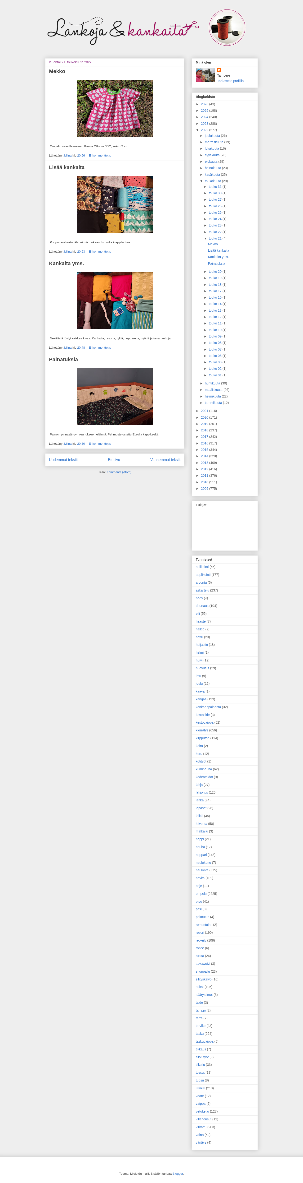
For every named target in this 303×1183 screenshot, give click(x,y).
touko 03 (216, 362)
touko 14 (216, 304)
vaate (200, 1096)
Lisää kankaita (67, 167)
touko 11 (216, 323)
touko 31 (216, 187)
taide (199, 1002)
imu (198, 676)
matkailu (202, 831)
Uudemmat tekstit (63, 460)
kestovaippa (205, 722)
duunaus (202, 606)
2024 (205, 117)
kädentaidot (204, 777)
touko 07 (216, 349)
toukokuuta (213, 181)
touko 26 (216, 206)
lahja (199, 785)
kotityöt (201, 761)
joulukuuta (213, 136)
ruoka (200, 956)
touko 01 (216, 375)
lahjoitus (202, 792)
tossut (200, 1072)
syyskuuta (212, 155)
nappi (200, 839)
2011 (205, 475)
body (199, 598)
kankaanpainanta (208, 707)
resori (200, 932)
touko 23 (216, 225)
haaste (201, 621)
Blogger (178, 1173)
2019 (205, 424)
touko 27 (216, 199)
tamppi (201, 1010)
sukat (200, 987)
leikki (199, 816)
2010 (205, 482)
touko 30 (216, 193)
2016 (205, 443)
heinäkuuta (213, 168)
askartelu (202, 590)
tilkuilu (200, 1065)
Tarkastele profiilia (230, 81)
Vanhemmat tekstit (165, 460)
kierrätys (202, 730)
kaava (200, 691)
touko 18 (216, 285)
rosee (200, 948)
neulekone (203, 862)
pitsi (199, 909)
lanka (200, 800)
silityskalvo (204, 979)
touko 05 (216, 356)
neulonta (202, 870)
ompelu (201, 894)
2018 (205, 430)
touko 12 (216, 317)
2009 (205, 488)
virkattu (201, 1127)
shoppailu (203, 971)
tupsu (200, 1080)
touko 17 (216, 291)
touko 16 (216, 297)
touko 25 (216, 212)
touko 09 (216, 336)
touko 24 (216, 219)
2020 (205, 417)
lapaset (201, 808)
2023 (205, 123)
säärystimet (204, 995)
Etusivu (114, 460)
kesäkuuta (213, 174)
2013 (205, 463)
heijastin (202, 645)
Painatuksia (63, 359)
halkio (200, 629)
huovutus (202, 668)
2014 (205, 456)
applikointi (203, 575)
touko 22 (216, 232)
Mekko (57, 71)
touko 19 (216, 278)
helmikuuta (213, 396)
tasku (200, 1033)
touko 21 (216, 238)
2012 (205, 469)
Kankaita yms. (66, 263)
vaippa (200, 1103)
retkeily (201, 940)
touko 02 (216, 368)
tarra (199, 1018)
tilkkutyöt (202, 1057)
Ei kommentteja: (100, 155)
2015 (205, 450)
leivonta (201, 824)
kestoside (203, 715)
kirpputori (202, 738)
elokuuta (211, 161)
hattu (199, 637)
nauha (200, 847)
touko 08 (216, 343)
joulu (199, 683)
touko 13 (216, 310)
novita (200, 878)
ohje (199, 886)
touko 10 (216, 330)
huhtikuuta (213, 383)
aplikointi (202, 567)
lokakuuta (212, 148)
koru (199, 754)
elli (198, 613)
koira (199, 746)
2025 (205, 110)
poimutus (202, 917)
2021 (205, 411)
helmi (200, 652)
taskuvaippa (205, 1041)
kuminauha (204, 769)
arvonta (201, 582)
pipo (199, 901)
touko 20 (216, 271)
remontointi (204, 925)
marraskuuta (214, 142)
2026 (205, 104)
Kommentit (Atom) (119, 472)
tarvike (200, 1026)
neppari (201, 855)
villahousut (203, 1119)
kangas (201, 699)
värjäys (201, 1142)
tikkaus (201, 1049)
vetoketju (202, 1111)
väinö (200, 1135)
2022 (205, 130)
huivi (199, 660)
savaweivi (203, 964)
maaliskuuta (214, 390)
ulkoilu (200, 1088)
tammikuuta (214, 403)
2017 (205, 437)
